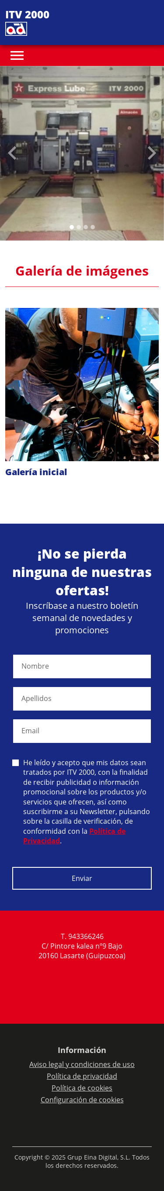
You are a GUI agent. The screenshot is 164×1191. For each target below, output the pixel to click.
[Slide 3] (93, 227)
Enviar (82, 878)
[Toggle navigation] (17, 55)
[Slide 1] (79, 227)
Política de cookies (82, 1088)
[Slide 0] (72, 227)
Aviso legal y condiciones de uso (82, 1064)
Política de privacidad (82, 1076)
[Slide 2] (86, 227)
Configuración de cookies (82, 1100)
